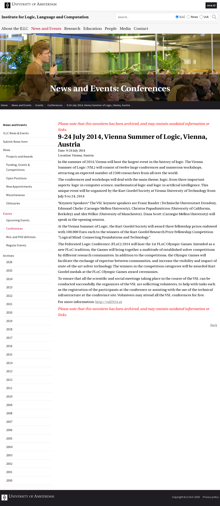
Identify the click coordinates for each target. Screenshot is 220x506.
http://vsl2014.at (108, 302)
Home (4, 105)
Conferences (55, 105)
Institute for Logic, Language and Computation (45, 17)
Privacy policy (211, 497)
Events (39, 105)
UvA (204, 17)
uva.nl (211, 5)
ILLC (180, 17)
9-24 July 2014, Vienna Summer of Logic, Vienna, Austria (98, 105)
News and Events (21, 105)
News (192, 17)
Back (213, 325)
